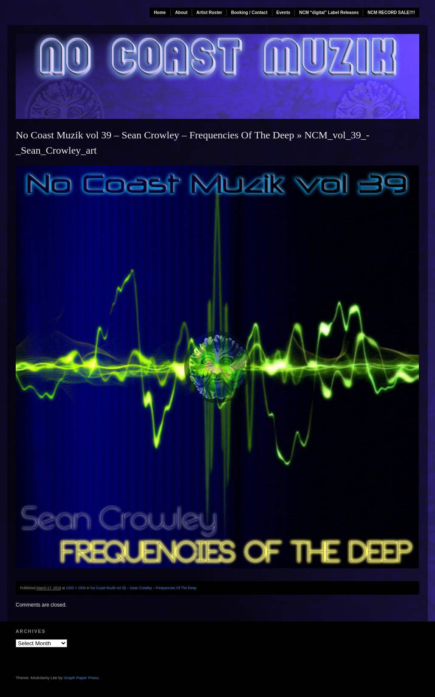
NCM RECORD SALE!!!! (391, 12)
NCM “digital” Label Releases (329, 12)
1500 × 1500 (76, 588)
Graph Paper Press (81, 677)
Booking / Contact (249, 12)
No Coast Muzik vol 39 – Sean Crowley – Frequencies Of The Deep (155, 135)
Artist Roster (209, 12)
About (181, 12)
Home (160, 12)
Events (284, 12)
